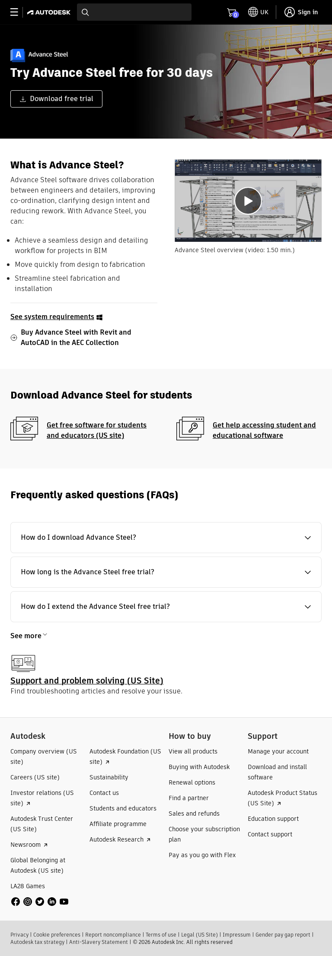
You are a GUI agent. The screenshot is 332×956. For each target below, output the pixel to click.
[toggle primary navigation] (18, 12)
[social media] (39, 901)
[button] (166, 537)
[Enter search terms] (134, 12)
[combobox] (134, 12)
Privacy (19, 934)
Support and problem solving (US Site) (86, 681)
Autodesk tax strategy (37, 942)
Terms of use (161, 934)
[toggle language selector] (258, 12)
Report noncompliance (113, 934)
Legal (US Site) (199, 934)
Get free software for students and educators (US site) (97, 430)
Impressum (237, 934)
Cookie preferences (56, 934)
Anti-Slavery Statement (98, 942)
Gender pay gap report (282, 934)
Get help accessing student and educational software (264, 430)
